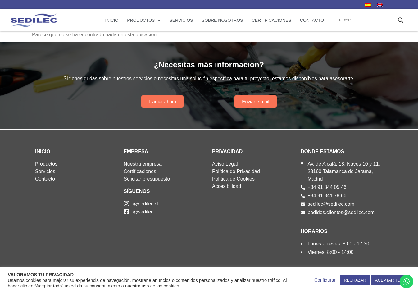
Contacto (312, 20)
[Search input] (367, 20)
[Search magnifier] (400, 20)
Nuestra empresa (143, 164)
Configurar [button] (324, 279)
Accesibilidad (226, 186)
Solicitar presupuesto (147, 178)
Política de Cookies (233, 178)
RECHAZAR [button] (355, 280)
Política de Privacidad (236, 171)
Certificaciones (271, 20)
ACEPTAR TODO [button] (391, 280)
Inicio (111, 20)
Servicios (181, 20)
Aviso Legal (225, 164)
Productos (144, 20)
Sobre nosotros (222, 20)
